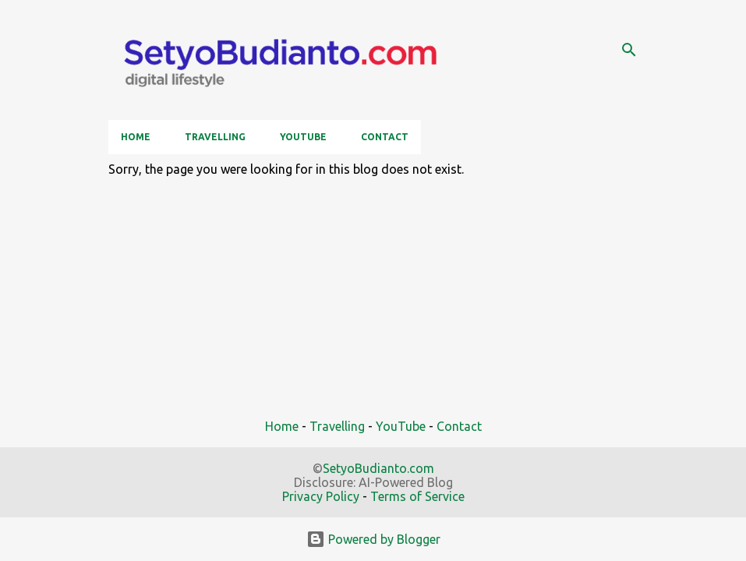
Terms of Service (417, 496)
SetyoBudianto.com (378, 468)
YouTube (303, 137)
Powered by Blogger (373, 539)
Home (135, 137)
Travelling (215, 137)
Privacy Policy (320, 496)
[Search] (629, 50)
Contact (384, 137)
